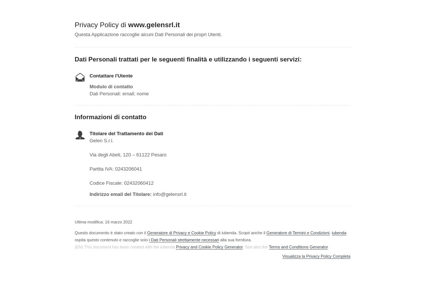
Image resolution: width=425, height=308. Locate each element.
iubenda (339, 233)
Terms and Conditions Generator (298, 247)
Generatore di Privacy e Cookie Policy (181, 233)
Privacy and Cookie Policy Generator (209, 247)
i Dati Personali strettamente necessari (184, 240)
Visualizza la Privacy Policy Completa (316, 256)
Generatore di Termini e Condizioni (297, 233)
